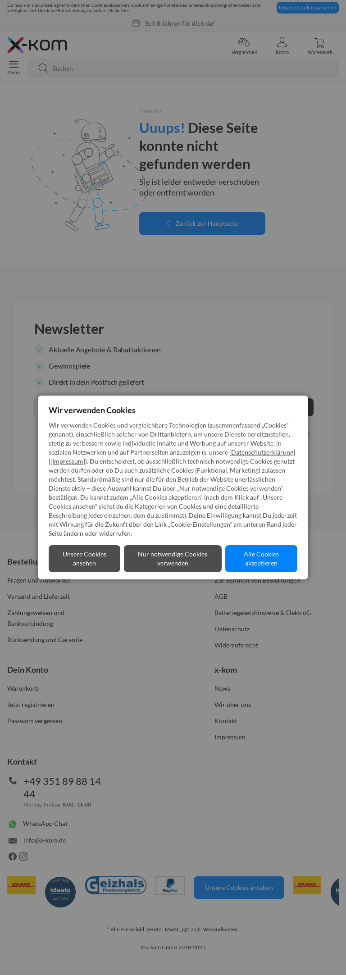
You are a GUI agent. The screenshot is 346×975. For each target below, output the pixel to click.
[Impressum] (67, 461)
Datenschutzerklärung (262, 452)
